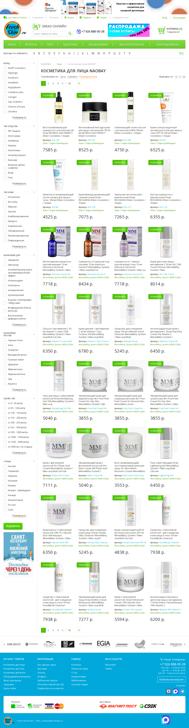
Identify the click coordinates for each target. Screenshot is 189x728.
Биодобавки (98, 44)
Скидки (103, 17)
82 (69, 83)
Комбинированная (18, 216)
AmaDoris (13, 77)
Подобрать (13, 526)
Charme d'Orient (16, 106)
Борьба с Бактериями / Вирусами (19, 301)
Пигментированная (18, 235)
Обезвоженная (16, 230)
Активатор (13, 140)
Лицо (12, 44)
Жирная (12, 206)
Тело (50, 44)
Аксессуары (14, 135)
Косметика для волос (15, 672)
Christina (12, 111)
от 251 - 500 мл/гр (17, 427)
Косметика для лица (14, 664)
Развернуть (19, 117)
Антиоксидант (15, 280)
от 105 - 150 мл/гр (17, 412)
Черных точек (15, 340)
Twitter (108, 668)
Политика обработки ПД (50, 684)
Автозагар (13, 264)
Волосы (31, 44)
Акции (71, 17)
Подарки (87, 17)
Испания (12, 480)
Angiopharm (14, 87)
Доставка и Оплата (17, 17)
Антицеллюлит (16, 290)
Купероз (12, 221)
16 (176, 76)
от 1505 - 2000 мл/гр (18, 441)
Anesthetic (13, 82)
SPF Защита (14, 131)
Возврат (41, 676)
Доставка (42, 668)
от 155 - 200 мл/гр (17, 417)
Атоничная (14, 197)
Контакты (54, 17)
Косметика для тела (14, 668)
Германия (13, 471)
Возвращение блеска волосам (19, 309)
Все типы (12, 201)
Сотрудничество (121, 17)
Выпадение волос (17, 354)
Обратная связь (79, 668)
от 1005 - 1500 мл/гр (18, 437)
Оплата (41, 672)
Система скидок (79, 684)
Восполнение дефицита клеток (17, 317)
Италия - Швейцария (19, 490)
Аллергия (13, 349)
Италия (12, 485)
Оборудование (167, 44)
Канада (12, 495)
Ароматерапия (16, 295)
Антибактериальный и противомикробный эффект (20, 272)
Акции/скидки (78, 676)
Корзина (174, 28)
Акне (10, 345)
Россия (12, 504)
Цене (63, 76)
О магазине (38, 17)
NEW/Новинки (78, 680)
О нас (74, 672)
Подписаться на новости (50, 688)
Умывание (13, 260)
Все (181, 53)
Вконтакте (110, 664)
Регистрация (179, 17)
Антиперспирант (17, 155)
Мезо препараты (12, 680)
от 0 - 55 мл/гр (15, 403)
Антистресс (14, 285)
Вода (10, 172)
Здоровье (70, 44)
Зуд (10, 378)
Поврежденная (16, 240)
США (10, 509)
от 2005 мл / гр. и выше (20, 446)
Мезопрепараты (131, 44)
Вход (164, 17)
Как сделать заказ (46, 664)
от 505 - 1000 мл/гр (18, 432)
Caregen (12, 97)
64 (184, 76)
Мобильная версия (171, 679)
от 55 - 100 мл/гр (16, 408)
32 (180, 76)
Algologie (13, 72)
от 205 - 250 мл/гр (17, 422)
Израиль (12, 475)
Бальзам (12, 160)
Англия (12, 466)
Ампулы (12, 145)
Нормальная (15, 226)
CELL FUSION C (15, 101)
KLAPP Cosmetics (16, 68)
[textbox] (52, 33)
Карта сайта (10, 688)
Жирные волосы (16, 374)
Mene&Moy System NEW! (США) (58, 277)
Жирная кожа (15, 369)
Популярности (87, 76)
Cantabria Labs (15, 92)
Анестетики (14, 150)
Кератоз (12, 383)
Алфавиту (73, 76)
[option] (14, 644)
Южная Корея (15, 500)
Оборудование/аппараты (17, 676)
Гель (10, 177)
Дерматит (13, 364)
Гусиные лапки (16, 359)
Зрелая (12, 211)
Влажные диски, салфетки (16, 166)
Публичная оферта (47, 680)
